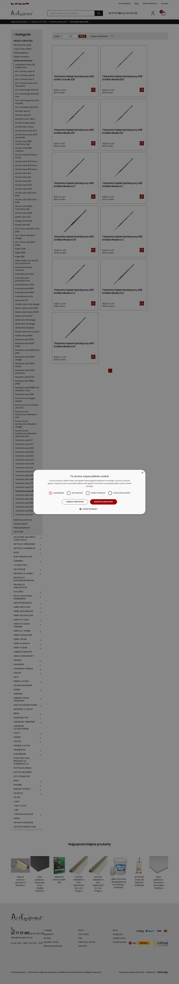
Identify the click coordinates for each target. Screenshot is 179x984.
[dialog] (89, 492)
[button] (89, 509)
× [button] (142, 473)
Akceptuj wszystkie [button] (103, 502)
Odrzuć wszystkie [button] (75, 502)
